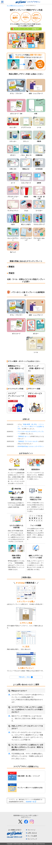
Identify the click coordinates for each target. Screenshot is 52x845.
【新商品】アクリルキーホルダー (28, 441)
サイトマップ (32, 839)
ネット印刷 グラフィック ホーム (15, 5)
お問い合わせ (32, 833)
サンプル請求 (32, 836)
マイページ (31, 830)
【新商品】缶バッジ (24, 436)
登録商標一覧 (30, 801)
